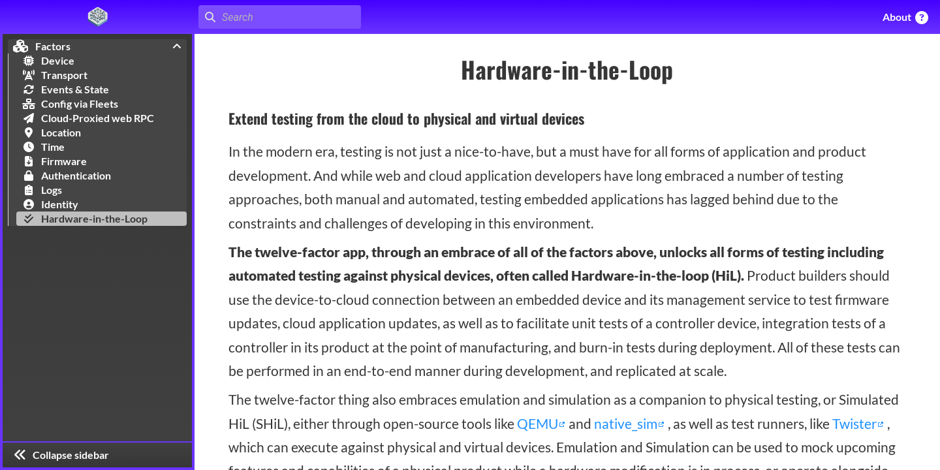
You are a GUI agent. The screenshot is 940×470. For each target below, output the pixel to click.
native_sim (627, 423)
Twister (856, 423)
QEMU (538, 423)
